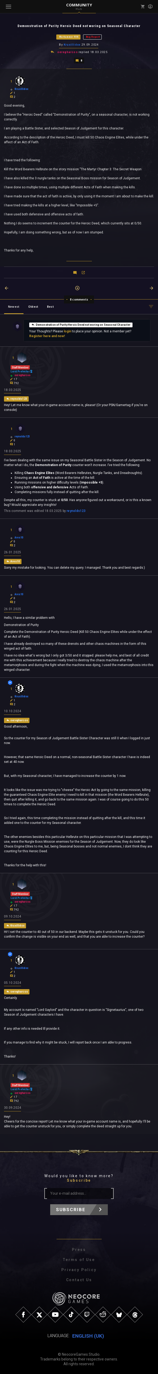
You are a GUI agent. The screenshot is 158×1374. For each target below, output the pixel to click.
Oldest (33, 306)
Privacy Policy (78, 1270)
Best (50, 306)
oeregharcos (67, 51)
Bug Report (93, 37)
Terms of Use (79, 1260)
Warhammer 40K (69, 37)
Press (79, 1249)
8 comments (79, 299)
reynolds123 (76, 510)
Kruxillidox (72, 44)
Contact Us (79, 1280)
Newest (13, 306)
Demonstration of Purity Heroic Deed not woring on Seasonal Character (80, 324)
